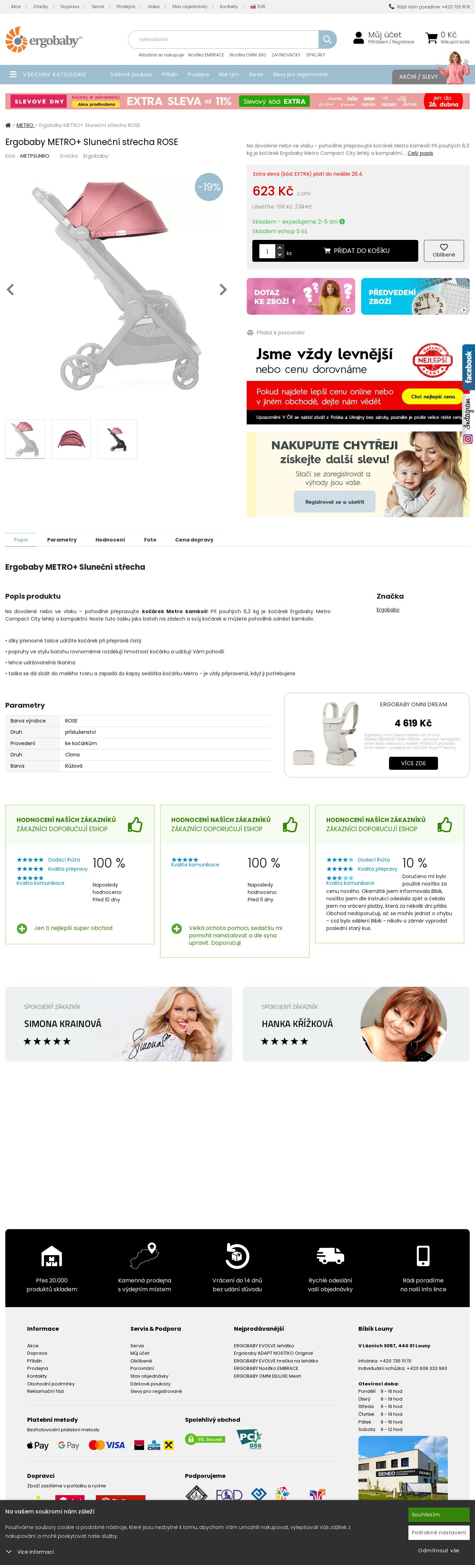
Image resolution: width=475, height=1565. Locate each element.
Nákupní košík (455, 42)
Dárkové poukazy (131, 74)
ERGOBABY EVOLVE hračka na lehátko (276, 1360)
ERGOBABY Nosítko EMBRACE (266, 1368)
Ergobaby (96, 155)
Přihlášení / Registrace (391, 42)
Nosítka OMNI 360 (248, 55)
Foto (154, 539)
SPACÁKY (315, 55)
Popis (21, 539)
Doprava (70, 7)
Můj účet (385, 35)
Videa (154, 7)
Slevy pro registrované (300, 74)
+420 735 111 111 (395, 1360)
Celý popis (420, 153)
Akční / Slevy (427, 77)
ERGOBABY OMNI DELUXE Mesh (267, 1375)
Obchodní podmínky (51, 1383)
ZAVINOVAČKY (286, 55)
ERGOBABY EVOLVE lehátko (264, 1345)
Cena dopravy (200, 539)
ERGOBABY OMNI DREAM (413, 704)
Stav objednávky (190, 7)
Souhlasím (426, 1514)
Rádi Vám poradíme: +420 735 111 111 (429, 7)
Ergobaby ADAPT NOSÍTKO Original (273, 1352)
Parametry (64, 539)
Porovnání (142, 1368)
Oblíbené (141, 1360)
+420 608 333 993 (427, 1368)
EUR (258, 7)
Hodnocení (113, 539)
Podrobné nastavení (439, 1532)
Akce (16, 7)
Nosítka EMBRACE (206, 55)
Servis (98, 7)
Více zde (413, 763)
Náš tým (229, 74)
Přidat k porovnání (275, 332)
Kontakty (229, 7)
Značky (40, 7)
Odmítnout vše (438, 1550)
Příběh (170, 74)
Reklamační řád (45, 1391)
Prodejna (126, 7)
